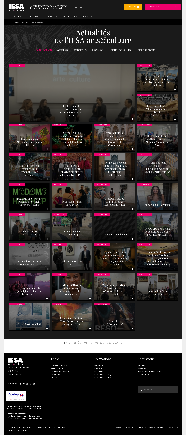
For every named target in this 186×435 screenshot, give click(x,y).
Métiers (54, 377)
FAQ (64, 427)
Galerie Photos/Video (120, 49)
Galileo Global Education (18, 430)
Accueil (16, 22)
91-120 (99, 342)
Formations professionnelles (150, 371)
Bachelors (98, 365)
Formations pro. (101, 371)
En (81, 7)
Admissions (146, 359)
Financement (143, 374)
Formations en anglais (104, 374)
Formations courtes (103, 377)
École (55, 359)
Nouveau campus (59, 365)
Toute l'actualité (43, 49)
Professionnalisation (60, 371)
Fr (76, 7)
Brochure (133, 7)
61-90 (88, 342)
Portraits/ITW (80, 49)
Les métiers (98, 49)
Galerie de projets (145, 49)
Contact (11, 427)
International (56, 374)
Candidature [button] (153, 7)
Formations (102, 359)
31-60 (77, 342)
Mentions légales (24, 427)
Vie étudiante (57, 368)
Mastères (98, 368)
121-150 (112, 342)
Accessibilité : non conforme (47, 427)
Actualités (62, 49)
